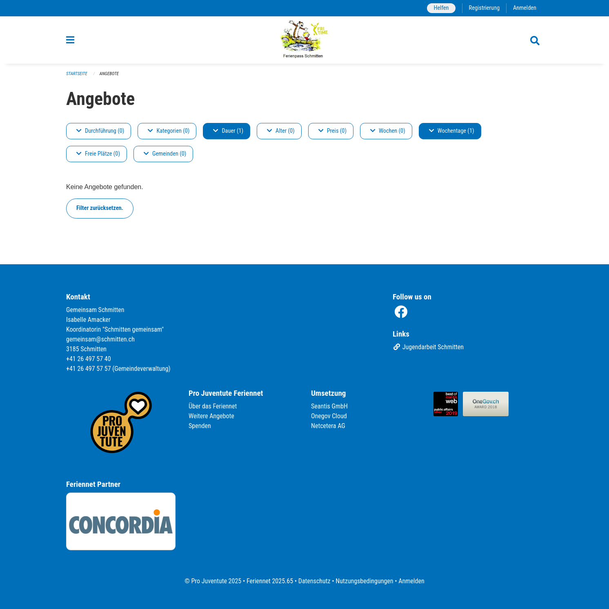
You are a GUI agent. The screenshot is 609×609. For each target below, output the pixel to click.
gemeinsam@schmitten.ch (100, 339)
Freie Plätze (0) (98, 153)
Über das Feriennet (213, 406)
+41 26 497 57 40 (88, 359)
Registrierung (484, 7)
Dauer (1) (228, 130)
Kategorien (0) (168, 130)
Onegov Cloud (329, 416)
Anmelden (524, 7)
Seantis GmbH (329, 406)
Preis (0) (332, 130)
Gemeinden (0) (165, 153)
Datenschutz (314, 581)
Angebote (109, 73)
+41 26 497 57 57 (88, 369)
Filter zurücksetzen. (99, 208)
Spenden (200, 426)
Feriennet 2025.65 (270, 581)
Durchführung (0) (100, 130)
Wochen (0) (387, 130)
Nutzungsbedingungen (364, 581)
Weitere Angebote (211, 416)
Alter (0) (281, 130)
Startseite (76, 73)
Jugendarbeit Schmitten (428, 347)
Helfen (441, 7)
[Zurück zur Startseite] (304, 40)
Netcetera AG (328, 426)
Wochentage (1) (451, 130)
